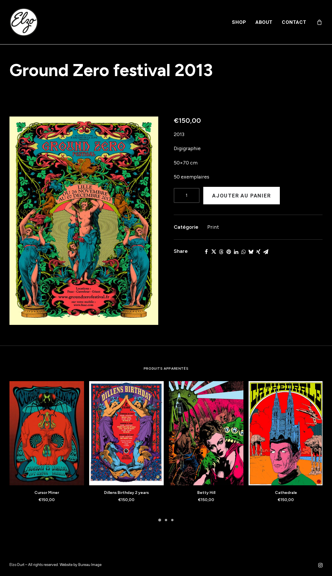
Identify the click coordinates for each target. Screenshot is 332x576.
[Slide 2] (166, 520)
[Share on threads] (221, 251)
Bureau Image (89, 565)
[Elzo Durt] (23, 22)
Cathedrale (286, 492)
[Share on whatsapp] (243, 251)
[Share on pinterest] (228, 251)
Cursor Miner (46, 492)
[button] (83, 221)
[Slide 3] (172, 520)
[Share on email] (265, 251)
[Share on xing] (258, 251)
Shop (239, 22)
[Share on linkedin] (236, 251)
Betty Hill (206, 492)
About (264, 22)
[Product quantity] (187, 195)
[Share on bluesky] (250, 251)
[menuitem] (239, 22)
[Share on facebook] (206, 251)
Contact (294, 22)
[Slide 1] (160, 520)
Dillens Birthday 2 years (126, 492)
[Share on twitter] (213, 251)
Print (213, 227)
